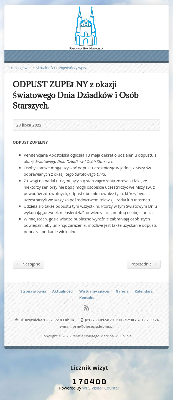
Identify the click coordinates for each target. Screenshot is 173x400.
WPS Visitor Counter (100, 388)
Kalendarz (143, 291)
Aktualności (45, 67)
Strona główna (20, 67)
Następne (28, 264)
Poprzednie (144, 264)
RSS (86, 307)
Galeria (122, 291)
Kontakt (86, 297)
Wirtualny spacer (94, 291)
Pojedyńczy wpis (72, 67)
